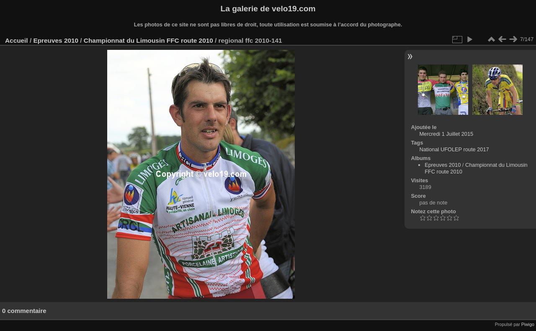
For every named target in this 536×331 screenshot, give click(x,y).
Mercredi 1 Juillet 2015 (446, 134)
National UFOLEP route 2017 (454, 149)
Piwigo (527, 324)
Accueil (16, 40)
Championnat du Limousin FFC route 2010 (148, 40)
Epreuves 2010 (55, 40)
